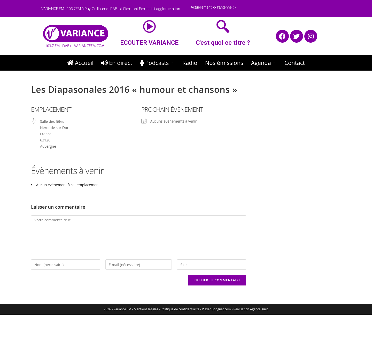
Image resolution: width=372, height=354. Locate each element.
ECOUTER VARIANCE (149, 42)
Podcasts (157, 62)
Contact (294, 62)
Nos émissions (224, 62)
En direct (116, 62)
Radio (189, 62)
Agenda (264, 62)
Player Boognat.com (216, 309)
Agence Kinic (259, 309)
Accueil (80, 62)
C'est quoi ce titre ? (223, 42)
